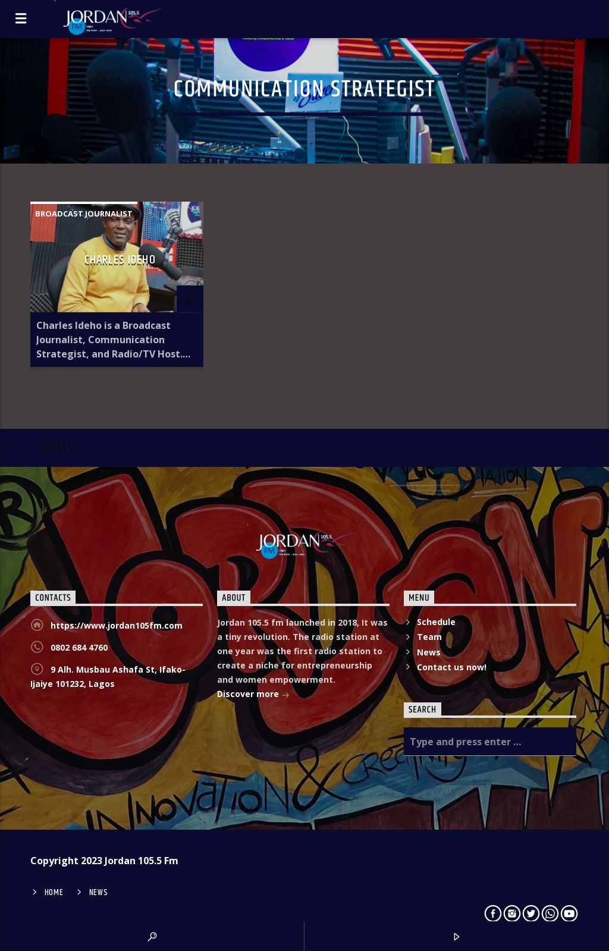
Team (429, 636)
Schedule (436, 621)
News (429, 652)
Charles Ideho (120, 259)
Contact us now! (451, 667)
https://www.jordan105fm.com (117, 625)
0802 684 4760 (79, 647)
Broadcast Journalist (84, 213)
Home (54, 892)
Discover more (253, 695)
